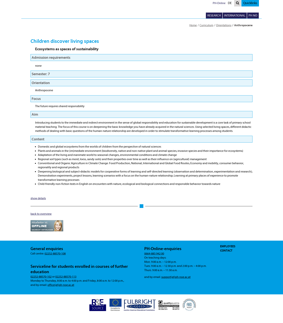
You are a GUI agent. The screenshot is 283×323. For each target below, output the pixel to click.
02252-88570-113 (65, 276)
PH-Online (219, 3)
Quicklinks (250, 3)
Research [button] (214, 15)
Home (193, 25)
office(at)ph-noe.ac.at (61, 285)
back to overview (41, 214)
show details (38, 198)
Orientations (223, 25)
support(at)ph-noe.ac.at (176, 277)
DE (231, 3)
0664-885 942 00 (154, 253)
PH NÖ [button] (253, 15)
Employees (227, 246)
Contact (226, 250)
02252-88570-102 (41, 276)
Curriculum (206, 25)
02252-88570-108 (55, 253)
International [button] (234, 15)
